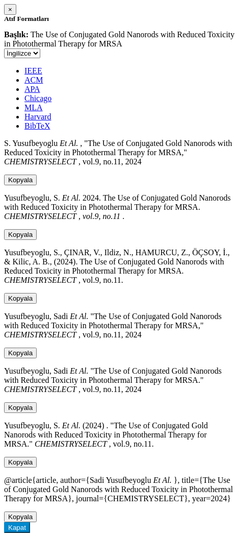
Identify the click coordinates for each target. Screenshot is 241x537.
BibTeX (37, 125)
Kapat (17, 527)
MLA (33, 107)
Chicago (37, 98)
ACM (33, 80)
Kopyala (20, 180)
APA (32, 89)
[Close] (10, 9)
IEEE (33, 70)
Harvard (37, 116)
